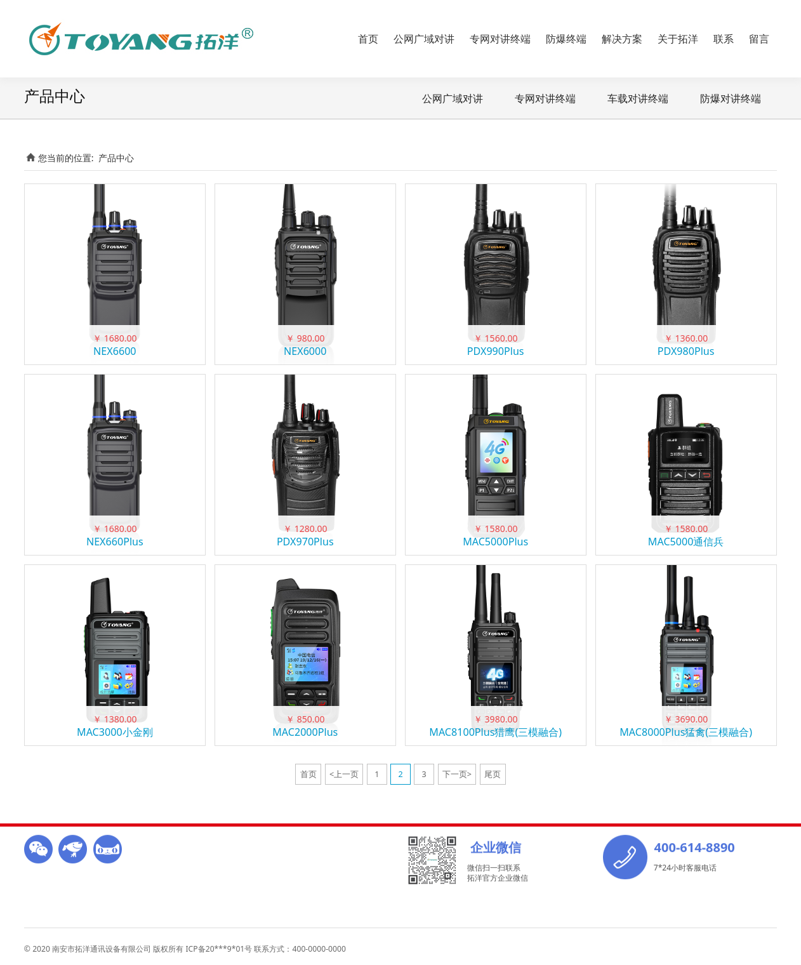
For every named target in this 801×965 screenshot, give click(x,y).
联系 (723, 39)
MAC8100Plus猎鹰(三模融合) (495, 732)
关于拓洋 (678, 39)
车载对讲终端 (637, 98)
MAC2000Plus (305, 732)
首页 (368, 39)
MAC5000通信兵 (686, 542)
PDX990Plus (495, 351)
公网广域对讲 (424, 39)
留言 (759, 39)
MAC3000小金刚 (115, 732)
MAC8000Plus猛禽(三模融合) (685, 732)
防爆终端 (566, 39)
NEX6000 (305, 351)
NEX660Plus (114, 542)
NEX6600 (114, 351)
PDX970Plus (305, 542)
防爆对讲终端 (730, 98)
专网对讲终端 (500, 39)
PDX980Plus (686, 351)
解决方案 (622, 39)
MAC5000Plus (495, 542)
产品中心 (116, 158)
